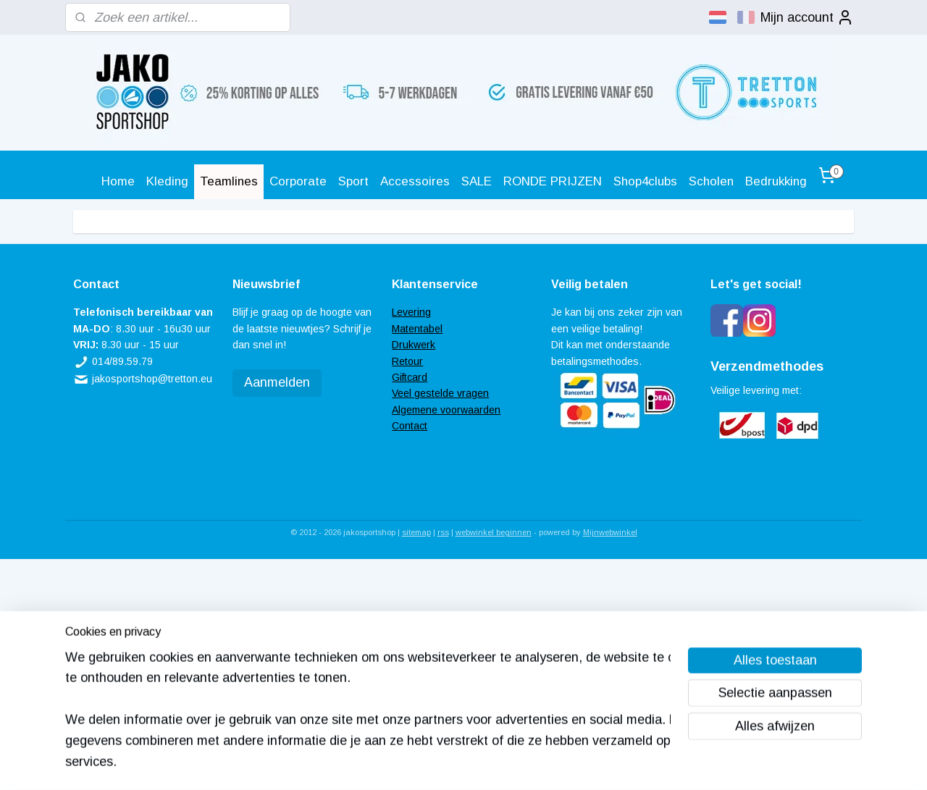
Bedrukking (776, 181)
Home (118, 181)
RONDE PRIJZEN (552, 181)
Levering (411, 312)
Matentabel (417, 329)
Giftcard (409, 377)
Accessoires (415, 181)
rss (443, 532)
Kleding (167, 181)
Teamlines (229, 181)
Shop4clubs (645, 181)
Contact (409, 426)
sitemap (416, 532)
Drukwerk (413, 344)
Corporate (298, 181)
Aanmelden (277, 382)
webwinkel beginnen (494, 532)
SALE (476, 181)
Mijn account (807, 17)
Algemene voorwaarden (446, 410)
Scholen (711, 181)
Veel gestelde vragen (440, 393)
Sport (353, 181)
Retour (407, 361)
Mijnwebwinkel (610, 532)
